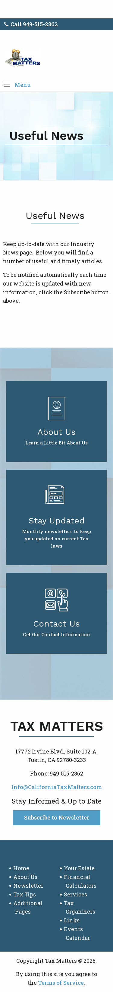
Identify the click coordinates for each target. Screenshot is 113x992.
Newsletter (28, 885)
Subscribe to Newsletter (56, 817)
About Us (25, 876)
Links (72, 920)
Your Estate (79, 868)
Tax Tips (24, 894)
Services (75, 894)
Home (21, 868)
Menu (22, 84)
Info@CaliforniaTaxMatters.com (56, 787)
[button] (7, 85)
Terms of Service (61, 982)
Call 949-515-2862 (31, 24)
